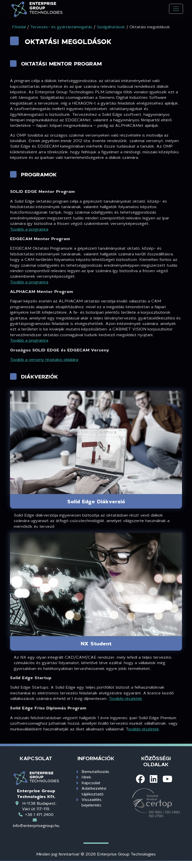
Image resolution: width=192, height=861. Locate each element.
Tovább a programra (29, 229)
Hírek (86, 776)
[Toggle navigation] (176, 9)
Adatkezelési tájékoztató (94, 790)
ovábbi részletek (143, 728)
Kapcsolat (91, 782)
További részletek (125, 698)
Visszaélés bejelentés (92, 802)
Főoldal (19, 26)
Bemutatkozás (95, 771)
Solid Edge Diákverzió (96, 501)
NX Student (96, 643)
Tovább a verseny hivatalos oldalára (44, 359)
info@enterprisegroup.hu (36, 825)
